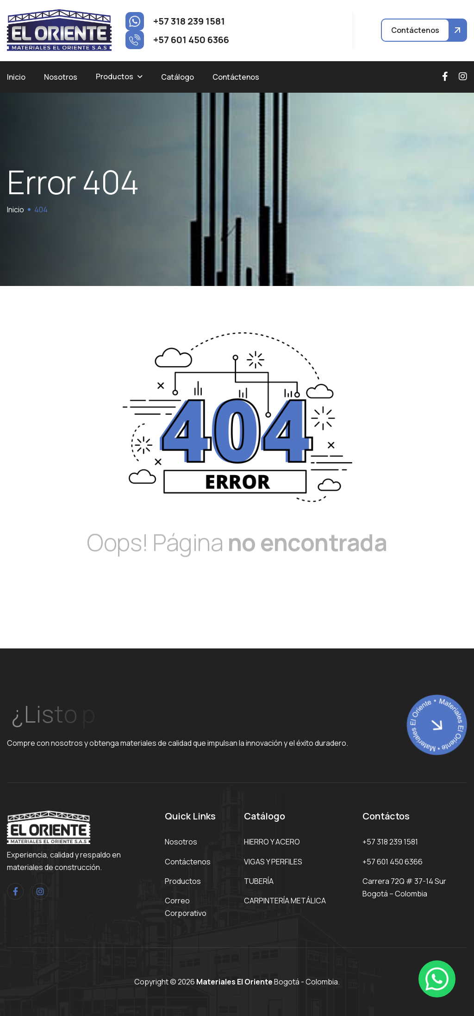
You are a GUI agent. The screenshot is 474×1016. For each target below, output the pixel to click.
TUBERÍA (259, 881)
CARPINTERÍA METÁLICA (285, 900)
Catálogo (177, 77)
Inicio (16, 77)
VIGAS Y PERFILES (273, 862)
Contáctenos (235, 77)
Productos (114, 76)
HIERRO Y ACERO (272, 842)
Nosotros (60, 77)
